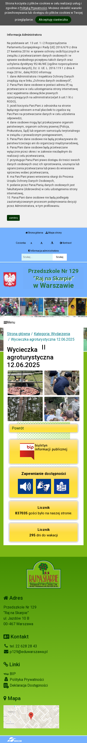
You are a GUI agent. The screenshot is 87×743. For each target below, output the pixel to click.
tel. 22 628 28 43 (20, 646)
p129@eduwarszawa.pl (25, 652)
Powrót (18, 428)
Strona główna (34, 232)
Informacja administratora (43, 251)
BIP (9, 674)
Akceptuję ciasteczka (53, 19)
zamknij (13, 218)
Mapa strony (53, 232)
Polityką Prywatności (33, 8)
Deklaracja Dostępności (25, 685)
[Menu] (43, 322)
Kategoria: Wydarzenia (52, 334)
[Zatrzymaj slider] (43, 347)
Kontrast (65, 243)
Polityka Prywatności (23, 679)
